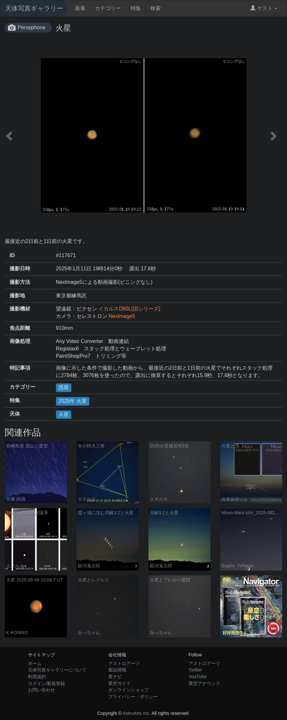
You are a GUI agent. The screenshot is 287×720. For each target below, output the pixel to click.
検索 (155, 8)
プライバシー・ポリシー (133, 696)
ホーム (34, 663)
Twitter (195, 669)
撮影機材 (20, 308)
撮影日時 (20, 268)
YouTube (198, 676)
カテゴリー (108, 8)
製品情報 (117, 669)
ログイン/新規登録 (46, 683)
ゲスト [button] (263, 8)
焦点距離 (20, 328)
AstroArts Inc (136, 713)
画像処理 (20, 341)
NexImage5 (122, 316)
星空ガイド (119, 683)
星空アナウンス (204, 683)
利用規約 (37, 676)
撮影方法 (20, 282)
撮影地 (17, 295)
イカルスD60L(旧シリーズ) (129, 308)
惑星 (63, 387)
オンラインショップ (128, 689)
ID (12, 255)
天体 (15, 414)
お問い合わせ (41, 689)
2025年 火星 (72, 401)
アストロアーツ (124, 663)
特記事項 (20, 368)
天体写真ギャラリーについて (57, 669)
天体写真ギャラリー (34, 8)
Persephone (31, 27)
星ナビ (115, 676)
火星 (63, 414)
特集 (135, 8)
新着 (80, 8)
